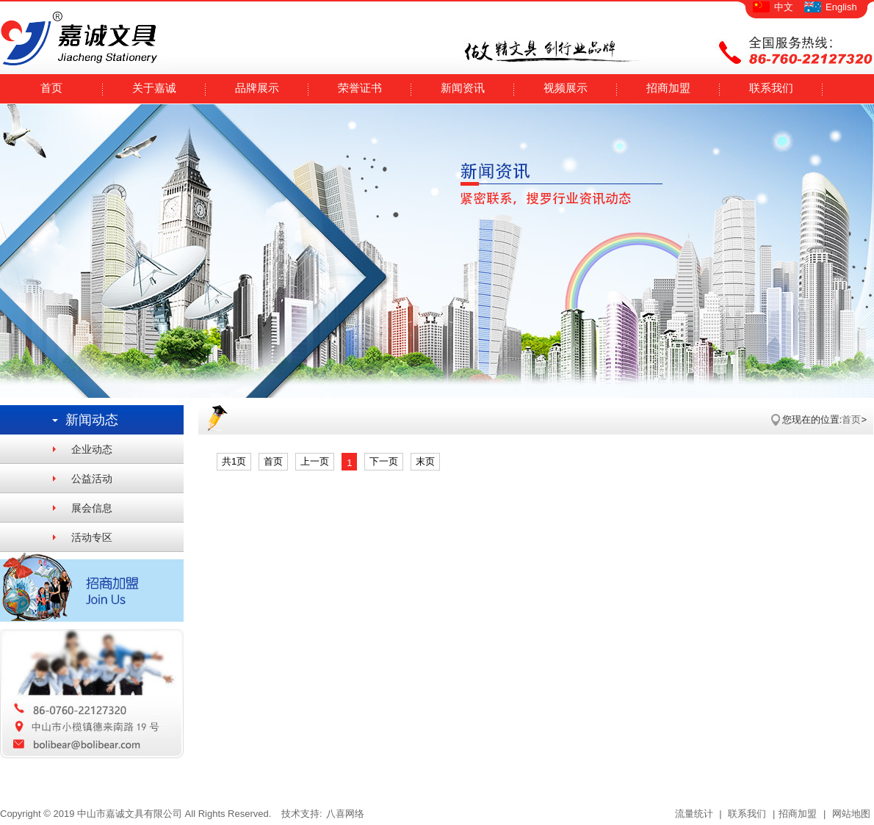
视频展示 (565, 88)
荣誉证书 (360, 88)
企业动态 (91, 449)
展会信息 (91, 508)
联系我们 (771, 88)
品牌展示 (257, 88)
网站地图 (849, 813)
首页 (51, 88)
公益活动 (91, 478)
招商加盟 (668, 88)
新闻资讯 (463, 88)
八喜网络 (345, 813)
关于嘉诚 (154, 88)
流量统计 (694, 813)
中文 (783, 6)
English (841, 6)
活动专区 (91, 537)
